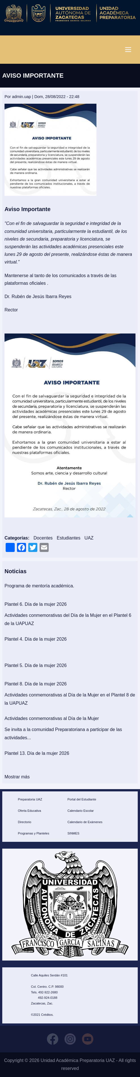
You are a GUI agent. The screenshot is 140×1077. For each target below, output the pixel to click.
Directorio (24, 822)
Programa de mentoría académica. (39, 585)
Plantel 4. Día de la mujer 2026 (36, 639)
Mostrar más (17, 776)
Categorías (16, 538)
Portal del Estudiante (81, 799)
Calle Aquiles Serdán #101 (49, 975)
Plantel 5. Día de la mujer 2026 (36, 665)
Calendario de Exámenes (84, 822)
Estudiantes (69, 538)
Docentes (43, 538)
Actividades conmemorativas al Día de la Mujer (52, 718)
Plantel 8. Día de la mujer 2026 (36, 683)
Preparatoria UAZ (30, 799)
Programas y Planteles (33, 833)
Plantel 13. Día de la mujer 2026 (37, 753)
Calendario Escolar (80, 810)
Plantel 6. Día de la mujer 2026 (36, 604)
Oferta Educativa (29, 810)
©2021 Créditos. (42, 1014)
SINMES (73, 833)
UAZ (89, 538)
